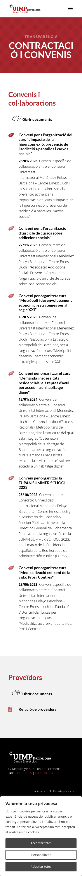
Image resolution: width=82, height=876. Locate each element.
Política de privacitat (62, 791)
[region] (41, 836)
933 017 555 (23, 773)
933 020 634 (44, 773)
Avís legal (39, 791)
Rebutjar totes (41, 866)
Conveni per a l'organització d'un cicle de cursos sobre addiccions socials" (42, 233)
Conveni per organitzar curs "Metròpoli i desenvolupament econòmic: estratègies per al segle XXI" (45, 302)
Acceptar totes (41, 843)
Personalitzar (41, 855)
